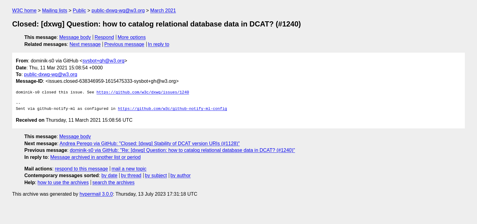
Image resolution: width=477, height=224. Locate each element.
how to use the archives (63, 182)
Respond (104, 37)
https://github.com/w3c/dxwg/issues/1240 (142, 92)
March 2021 (163, 10)
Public (79, 10)
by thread (131, 175)
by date (109, 175)
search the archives (113, 182)
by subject (156, 175)
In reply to (158, 44)
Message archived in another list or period (95, 157)
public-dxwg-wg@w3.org (118, 10)
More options (132, 37)
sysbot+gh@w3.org (103, 60)
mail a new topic (129, 168)
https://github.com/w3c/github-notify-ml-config (172, 109)
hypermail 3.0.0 (96, 194)
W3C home (24, 10)
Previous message (124, 44)
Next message (85, 44)
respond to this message (81, 168)
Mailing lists (54, 10)
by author (180, 175)
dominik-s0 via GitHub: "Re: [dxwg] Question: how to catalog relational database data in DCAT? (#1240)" (182, 150)
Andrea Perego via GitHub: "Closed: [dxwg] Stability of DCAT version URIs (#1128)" (150, 143)
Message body (75, 37)
